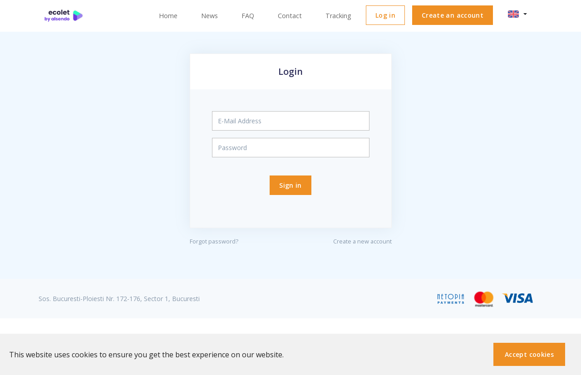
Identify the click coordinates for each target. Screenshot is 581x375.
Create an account (452, 15)
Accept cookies (529, 354)
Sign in (290, 185)
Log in (385, 15)
